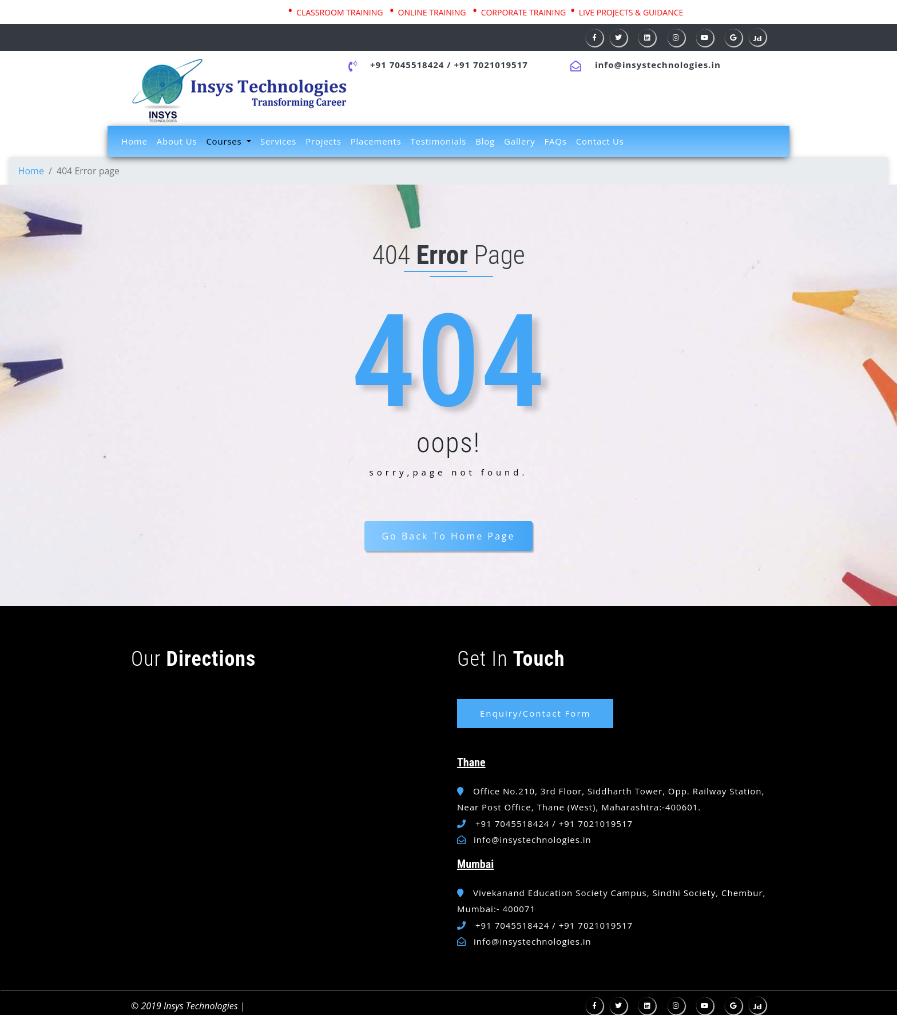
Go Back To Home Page (448, 536)
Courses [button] (225, 141)
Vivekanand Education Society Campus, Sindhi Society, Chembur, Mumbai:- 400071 (611, 901)
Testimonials (438, 141)
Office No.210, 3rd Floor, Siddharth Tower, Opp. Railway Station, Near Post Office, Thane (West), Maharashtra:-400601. (610, 799)
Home (136, 140)
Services (278, 141)
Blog (485, 141)
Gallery (519, 141)
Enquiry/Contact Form (535, 713)
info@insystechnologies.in (658, 64)
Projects (323, 141)
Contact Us (600, 141)
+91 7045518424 (407, 64)
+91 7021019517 (490, 64)
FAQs (556, 141)
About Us (177, 141)
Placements (376, 141)
